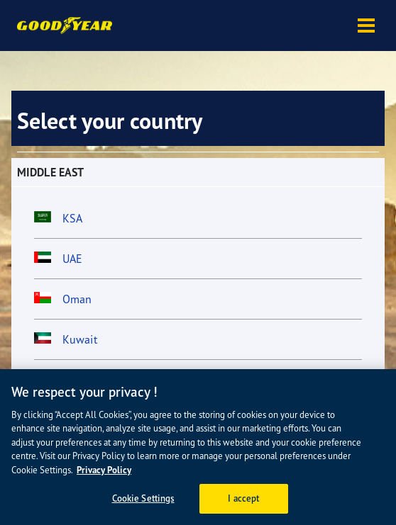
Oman (77, 299)
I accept (243, 498)
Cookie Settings (143, 498)
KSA (72, 218)
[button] (366, 25)
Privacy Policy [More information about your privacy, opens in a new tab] (104, 470)
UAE (72, 259)
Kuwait (79, 339)
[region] (198, 447)
